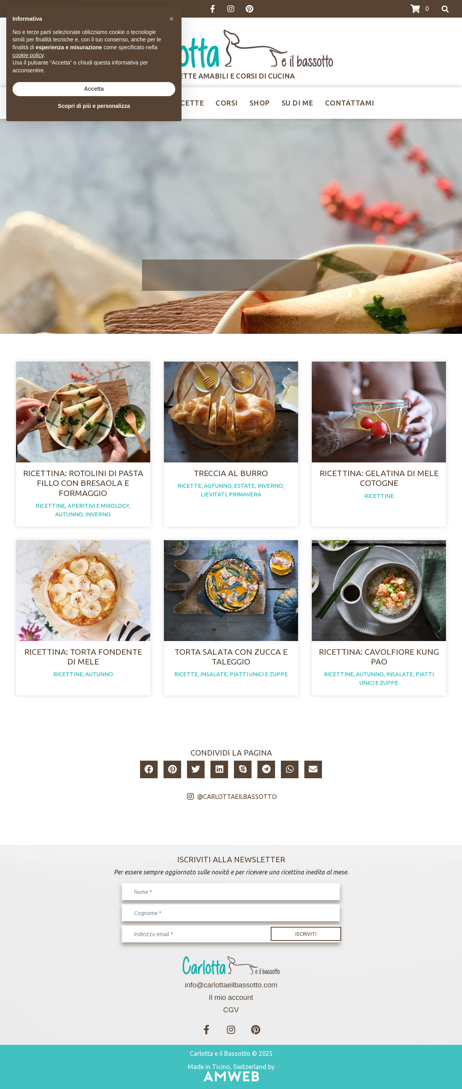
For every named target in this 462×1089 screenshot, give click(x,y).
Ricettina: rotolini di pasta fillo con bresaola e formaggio (83, 483)
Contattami (349, 103)
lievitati (214, 494)
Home (99, 103)
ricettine (50, 506)
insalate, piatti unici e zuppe (244, 674)
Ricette (188, 103)
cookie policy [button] (28, 1017)
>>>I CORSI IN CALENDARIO (50, 9)
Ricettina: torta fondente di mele (83, 656)
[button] (149, 769)
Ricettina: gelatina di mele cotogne (379, 477)
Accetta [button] (94, 1051)
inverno (98, 514)
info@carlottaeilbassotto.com (231, 985)
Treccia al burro (231, 473)
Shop (260, 103)
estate (244, 486)
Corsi (227, 103)
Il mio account (231, 997)
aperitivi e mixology (98, 506)
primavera (245, 494)
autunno (69, 514)
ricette (189, 486)
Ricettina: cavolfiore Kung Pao (379, 656)
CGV (231, 1010)
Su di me (297, 103)
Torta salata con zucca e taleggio (231, 656)
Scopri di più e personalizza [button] (94, 1067)
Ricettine (141, 103)
